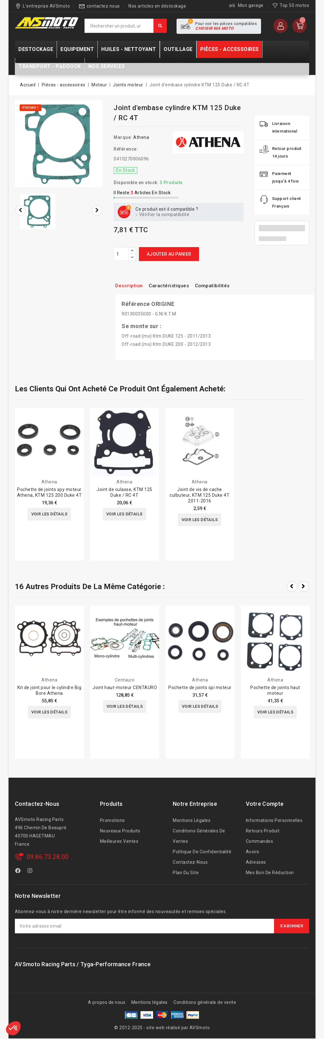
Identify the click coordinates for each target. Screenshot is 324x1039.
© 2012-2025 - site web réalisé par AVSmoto (162, 1027)
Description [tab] (130, 285)
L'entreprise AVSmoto (46, 6)
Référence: (126, 149)
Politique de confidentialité (202, 851)
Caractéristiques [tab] (175, 285)
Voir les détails (49, 514)
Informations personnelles (274, 820)
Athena (141, 137)
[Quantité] (121, 254)
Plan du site (186, 872)
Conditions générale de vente (204, 1002)
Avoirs (252, 851)
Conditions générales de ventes (199, 836)
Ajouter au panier (169, 254)
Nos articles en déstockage (157, 6)
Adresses (256, 862)
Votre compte (265, 803)
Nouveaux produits (120, 830)
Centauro (125, 679)
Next (303, 586)
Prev (292, 586)
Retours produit (263, 830)
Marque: (123, 137)
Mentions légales (191, 820)
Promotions (112, 820)
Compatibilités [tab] (223, 285)
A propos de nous (106, 1002)
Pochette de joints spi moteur (200, 687)
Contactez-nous (37, 803)
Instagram (31, 872)
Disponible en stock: (136, 182)
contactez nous (103, 6)
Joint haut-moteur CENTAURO (124, 687)
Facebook (18, 872)
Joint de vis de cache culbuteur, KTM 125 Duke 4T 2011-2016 (199, 495)
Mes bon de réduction (270, 872)
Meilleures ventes (119, 841)
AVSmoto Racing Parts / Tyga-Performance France (83, 964)
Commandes (259, 841)
